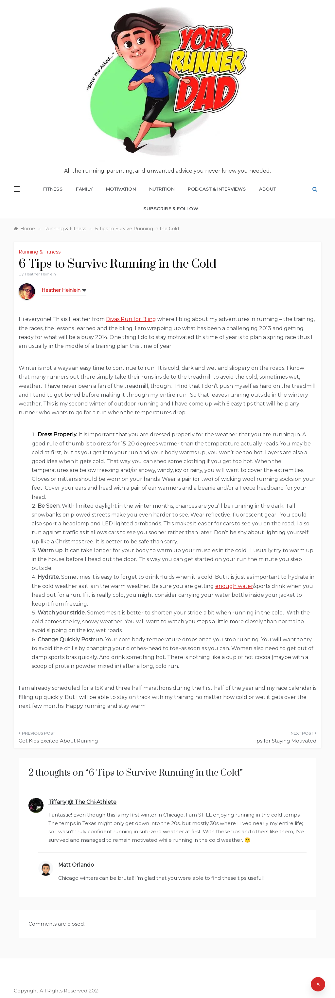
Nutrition (162, 189)
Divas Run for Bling (131, 319)
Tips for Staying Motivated (284, 741)
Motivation (121, 189)
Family (84, 189)
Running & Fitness (40, 252)
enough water (234, 586)
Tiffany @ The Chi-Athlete (82, 802)
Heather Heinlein (40, 274)
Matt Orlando (76, 865)
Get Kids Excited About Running (58, 741)
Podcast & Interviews (217, 189)
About (267, 189)
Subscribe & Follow (170, 208)
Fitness (53, 189)
